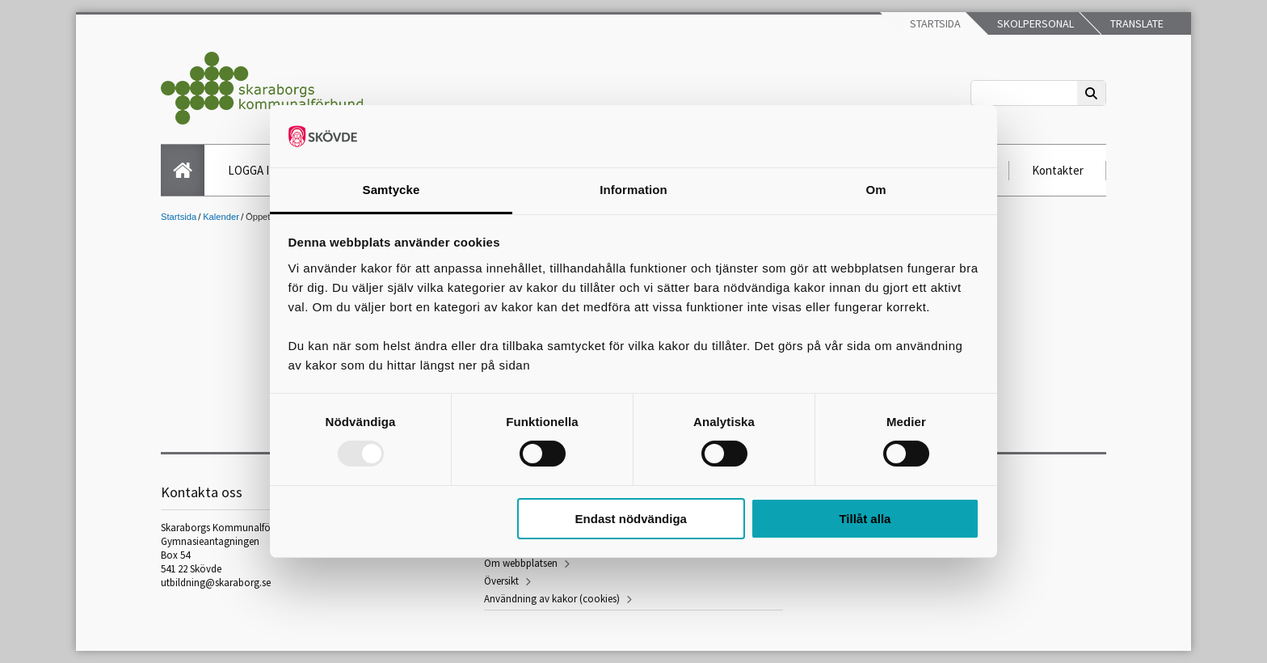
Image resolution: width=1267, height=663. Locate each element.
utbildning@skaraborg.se (216, 582)
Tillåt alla (864, 519)
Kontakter (1058, 170)
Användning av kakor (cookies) (552, 599)
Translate (1136, 23)
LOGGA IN (252, 170)
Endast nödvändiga (631, 519)
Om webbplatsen (521, 563)
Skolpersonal (1034, 23)
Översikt (501, 581)
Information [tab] (633, 189)
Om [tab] (875, 189)
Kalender (221, 217)
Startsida (934, 23)
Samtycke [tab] (391, 189)
